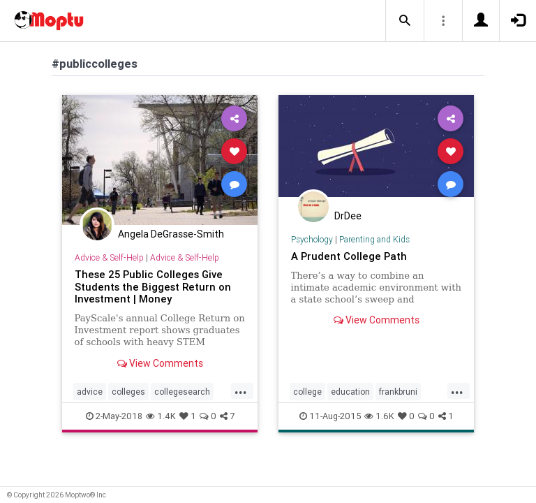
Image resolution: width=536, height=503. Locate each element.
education (350, 391)
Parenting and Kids (374, 239)
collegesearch (182, 391)
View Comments (160, 363)
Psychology (312, 239)
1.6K (379, 416)
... (240, 390)
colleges (128, 391)
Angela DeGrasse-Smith (171, 234)
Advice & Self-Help (109, 257)
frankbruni (398, 391)
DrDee (348, 216)
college (307, 391)
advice (90, 391)
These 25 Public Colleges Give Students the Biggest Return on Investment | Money (153, 287)
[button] (404, 21)
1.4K (161, 416)
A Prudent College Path (349, 256)
